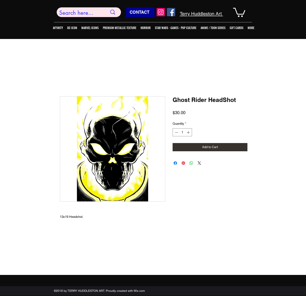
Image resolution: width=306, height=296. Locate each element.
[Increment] (189, 132)
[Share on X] (199, 163)
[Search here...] (80, 13)
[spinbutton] (182, 132)
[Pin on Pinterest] (183, 163)
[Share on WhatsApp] (191, 163)
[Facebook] (171, 12)
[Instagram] (161, 12)
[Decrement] (176, 132)
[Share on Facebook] (175, 163)
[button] (239, 12)
